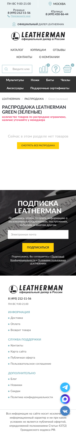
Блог (14, 379)
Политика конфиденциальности (32, 397)
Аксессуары (15, 88)
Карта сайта (18, 351)
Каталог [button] (17, 50)
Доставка (17, 318)
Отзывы (59, 50)
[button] (18, 16)
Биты (50, 80)
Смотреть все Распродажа (38, 145)
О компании (49, 57)
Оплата (15, 324)
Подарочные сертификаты (49, 88)
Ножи (35, 80)
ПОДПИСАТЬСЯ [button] (38, 247)
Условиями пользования (52, 260)
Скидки (15, 391)
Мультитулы (15, 80)
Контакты (24, 57)
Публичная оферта (23, 357)
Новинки (16, 385)
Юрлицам (38, 50)
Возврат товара (21, 330)
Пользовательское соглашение (31, 363)
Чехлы (65, 80)
